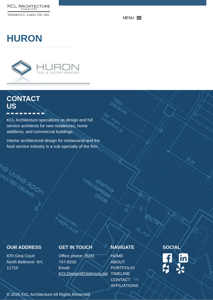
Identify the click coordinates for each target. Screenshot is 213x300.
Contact (120, 279)
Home (117, 255)
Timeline (120, 273)
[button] (128, 18)
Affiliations (124, 285)
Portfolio (123, 267)
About (118, 261)
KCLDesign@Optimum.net (83, 273)
